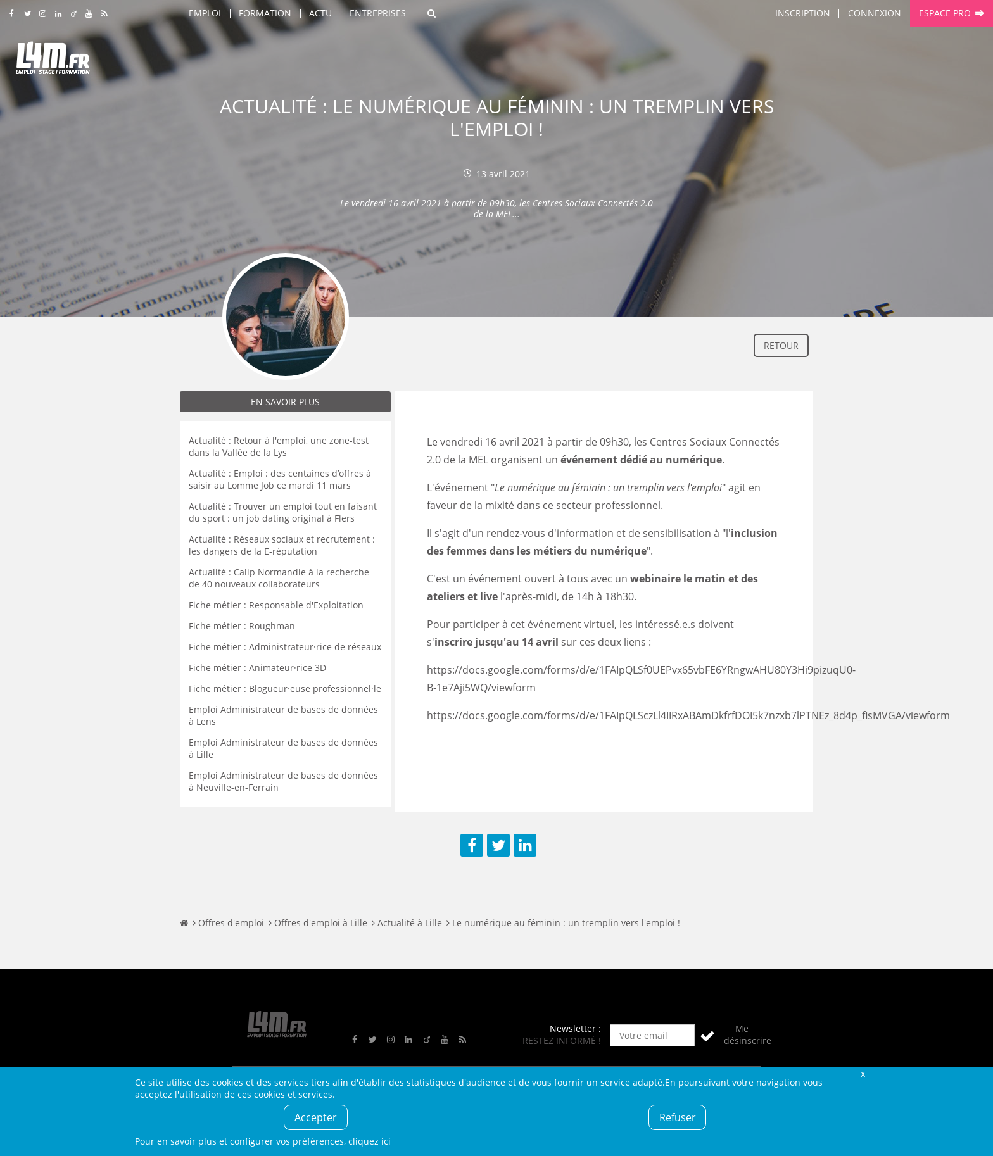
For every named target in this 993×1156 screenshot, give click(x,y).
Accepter (315, 1117)
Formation (265, 13)
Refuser (677, 1117)
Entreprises (378, 13)
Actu (320, 13)
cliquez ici (369, 1141)
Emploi (205, 13)
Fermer (862, 1073)
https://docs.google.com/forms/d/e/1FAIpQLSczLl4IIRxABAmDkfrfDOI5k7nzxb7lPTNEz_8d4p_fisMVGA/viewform (688, 715)
